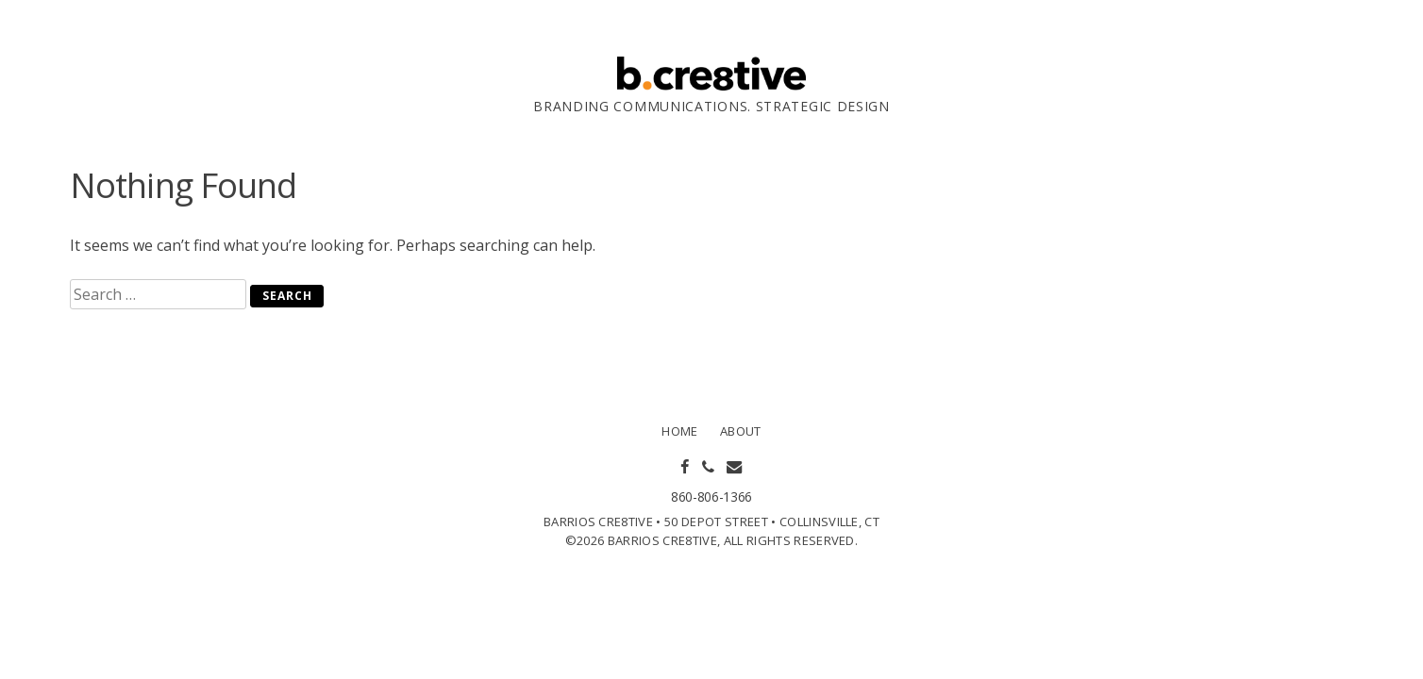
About (741, 430)
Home (679, 430)
